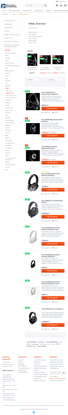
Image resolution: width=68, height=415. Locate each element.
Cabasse (7, 73)
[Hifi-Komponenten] (14, 10)
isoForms (7, 113)
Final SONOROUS (52, 342)
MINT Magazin (9, 120)
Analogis (7, 58)
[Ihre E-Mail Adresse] (56, 373)
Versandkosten (30, 405)
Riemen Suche (8, 38)
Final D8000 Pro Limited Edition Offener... (52, 201)
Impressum (37, 362)
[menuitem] (36, 6)
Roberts (7, 138)
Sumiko (7, 150)
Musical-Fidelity (9, 123)
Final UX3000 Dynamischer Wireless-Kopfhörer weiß (51, 228)
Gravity (7, 105)
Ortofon (7, 128)
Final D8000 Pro (41, 342)
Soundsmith (8, 148)
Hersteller (7, 50)
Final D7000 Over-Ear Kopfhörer (52, 309)
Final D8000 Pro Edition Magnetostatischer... (58, 68)
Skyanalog (8, 145)
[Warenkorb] (65, 5)
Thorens (7, 153)
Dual (6, 78)
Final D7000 (43, 344)
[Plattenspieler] (27, 10)
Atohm (7, 60)
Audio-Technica (9, 63)
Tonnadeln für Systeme (11, 41)
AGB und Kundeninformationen (40, 365)
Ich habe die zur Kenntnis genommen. (58, 378)
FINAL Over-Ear (10, 93)
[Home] (4, 10)
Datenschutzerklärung (40, 374)
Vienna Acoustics (10, 165)
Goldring (7, 102)
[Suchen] (45, 5)
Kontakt (20, 362)
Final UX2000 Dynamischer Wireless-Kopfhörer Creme (51, 282)
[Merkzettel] (57, 5)
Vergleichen (46, 112)
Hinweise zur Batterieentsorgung (39, 379)
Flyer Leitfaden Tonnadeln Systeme (24, 367)
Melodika (8, 118)
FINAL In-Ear (9, 90)
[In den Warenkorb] (53, 108)
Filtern (30, 79)
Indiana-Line (9, 110)
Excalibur (8, 86)
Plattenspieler (8, 24)
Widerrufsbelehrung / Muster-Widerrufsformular (40, 370)
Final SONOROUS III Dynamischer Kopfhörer (32, 68)
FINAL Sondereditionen (11, 97)
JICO (6, 115)
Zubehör (6, 31)
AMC (6, 55)
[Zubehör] (49, 10)
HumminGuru (9, 108)
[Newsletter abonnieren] (63, 373)
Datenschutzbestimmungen (58, 378)
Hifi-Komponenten (9, 20)
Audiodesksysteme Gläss (12, 65)
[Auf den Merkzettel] (55, 113)
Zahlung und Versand (40, 376)
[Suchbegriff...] (36, 5)
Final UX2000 (35, 344)
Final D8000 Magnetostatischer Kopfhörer (45, 68)
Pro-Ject (7, 133)
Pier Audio (8, 130)
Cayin (6, 75)
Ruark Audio (8, 140)
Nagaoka (7, 125)
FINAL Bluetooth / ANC (11, 95)
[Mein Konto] (61, 5)
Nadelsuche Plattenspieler (12, 34)
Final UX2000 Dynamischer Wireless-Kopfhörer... (51, 255)
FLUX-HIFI (8, 100)
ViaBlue (7, 162)
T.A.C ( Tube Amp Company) (10, 159)
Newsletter (21, 364)
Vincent (7, 167)
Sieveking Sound (10, 143)
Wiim (6, 170)
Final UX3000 (31, 342)
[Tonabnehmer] (39, 10)
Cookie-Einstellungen (40, 360)
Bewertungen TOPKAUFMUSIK (22, 371)
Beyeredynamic (9, 70)
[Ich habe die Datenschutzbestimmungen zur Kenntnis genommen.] (50, 376)
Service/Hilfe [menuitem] (60, 1)
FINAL (7, 88)
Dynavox (7, 81)
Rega (6, 135)
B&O (6, 68)
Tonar (7, 155)
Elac (6, 83)
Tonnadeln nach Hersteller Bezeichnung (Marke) (12, 45)
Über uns (21, 360)
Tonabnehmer (8, 27)
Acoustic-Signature (10, 53)
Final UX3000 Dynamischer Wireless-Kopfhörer (51, 174)
